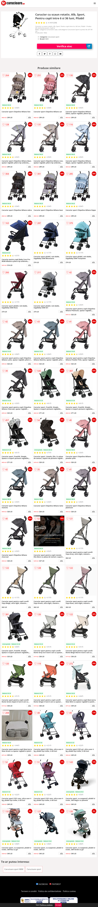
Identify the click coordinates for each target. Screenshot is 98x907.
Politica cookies (69, 891)
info (29, 117)
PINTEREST (55, 884)
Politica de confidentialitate (49, 891)
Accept (58, 905)
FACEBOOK (42, 884)
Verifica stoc (74, 46)
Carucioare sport (34, 869)
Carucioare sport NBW (13, 869)
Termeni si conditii (29, 891)
